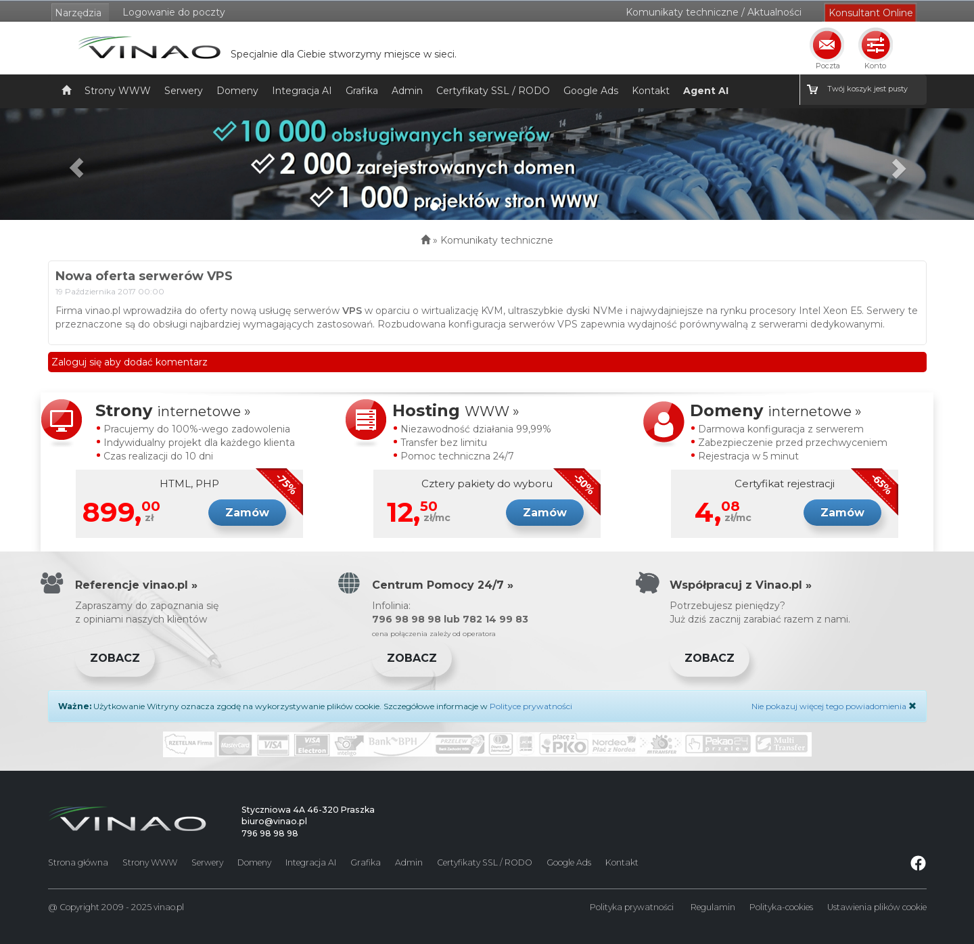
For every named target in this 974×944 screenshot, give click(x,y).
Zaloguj (69, 362)
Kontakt (651, 91)
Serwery (183, 91)
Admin (407, 91)
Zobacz (115, 658)
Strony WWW (118, 91)
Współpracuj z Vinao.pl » (741, 585)
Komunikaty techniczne (496, 240)
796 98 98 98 (269, 833)
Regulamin (713, 907)
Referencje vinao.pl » (136, 585)
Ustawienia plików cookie (877, 907)
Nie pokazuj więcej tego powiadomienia (828, 706)
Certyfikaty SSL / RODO (493, 91)
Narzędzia (78, 13)
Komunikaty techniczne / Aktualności (714, 12)
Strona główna (78, 862)
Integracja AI (302, 91)
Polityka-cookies (781, 907)
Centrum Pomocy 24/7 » (442, 585)
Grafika (362, 91)
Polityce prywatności (531, 706)
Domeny (237, 91)
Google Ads (590, 91)
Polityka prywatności (632, 907)
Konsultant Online (871, 13)
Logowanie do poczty (173, 12)
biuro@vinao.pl (274, 821)
